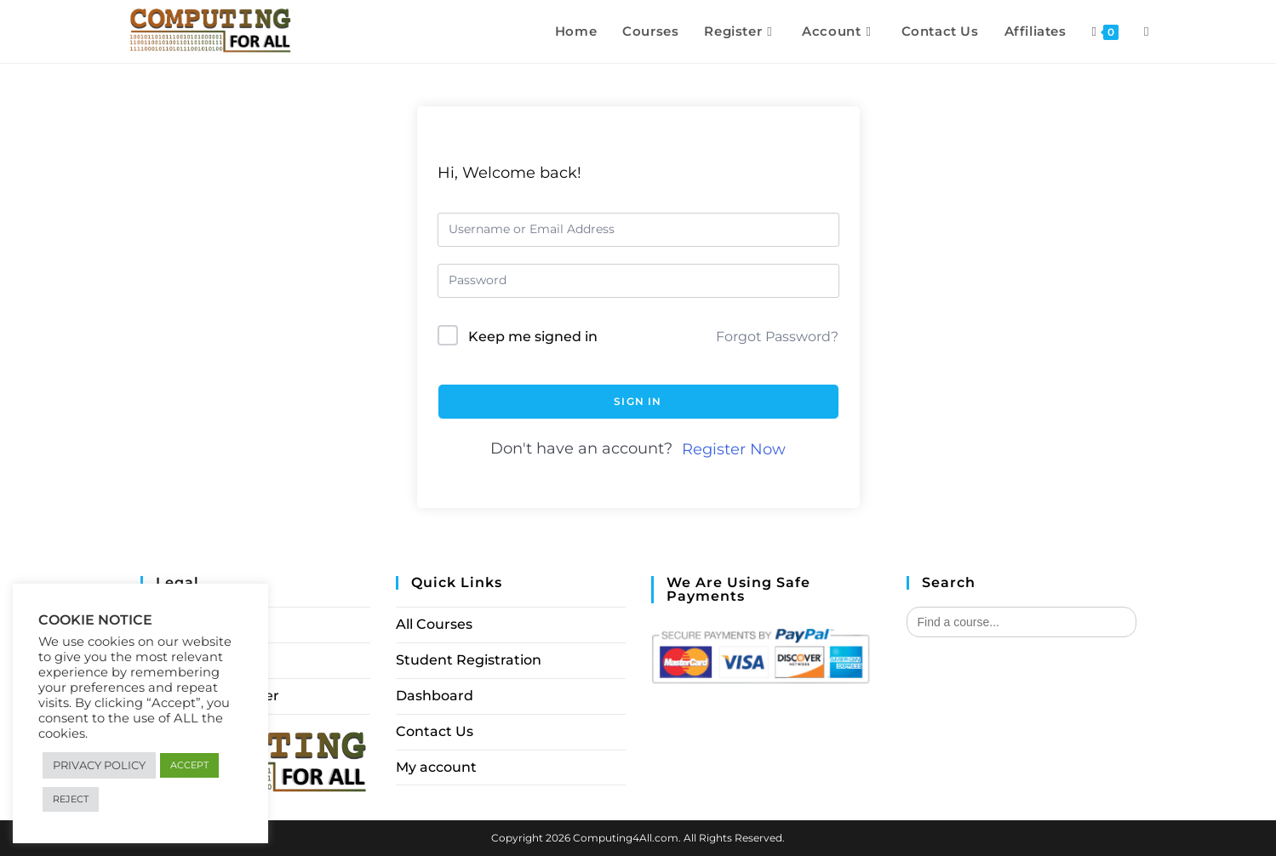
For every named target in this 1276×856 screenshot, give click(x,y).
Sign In (637, 401)
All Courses (434, 624)
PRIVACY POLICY (99, 765)
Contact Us (434, 731)
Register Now (734, 449)
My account (436, 767)
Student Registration (468, 660)
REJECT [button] (71, 799)
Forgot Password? (777, 336)
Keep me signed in (533, 336)
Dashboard (434, 696)
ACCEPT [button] (189, 765)
